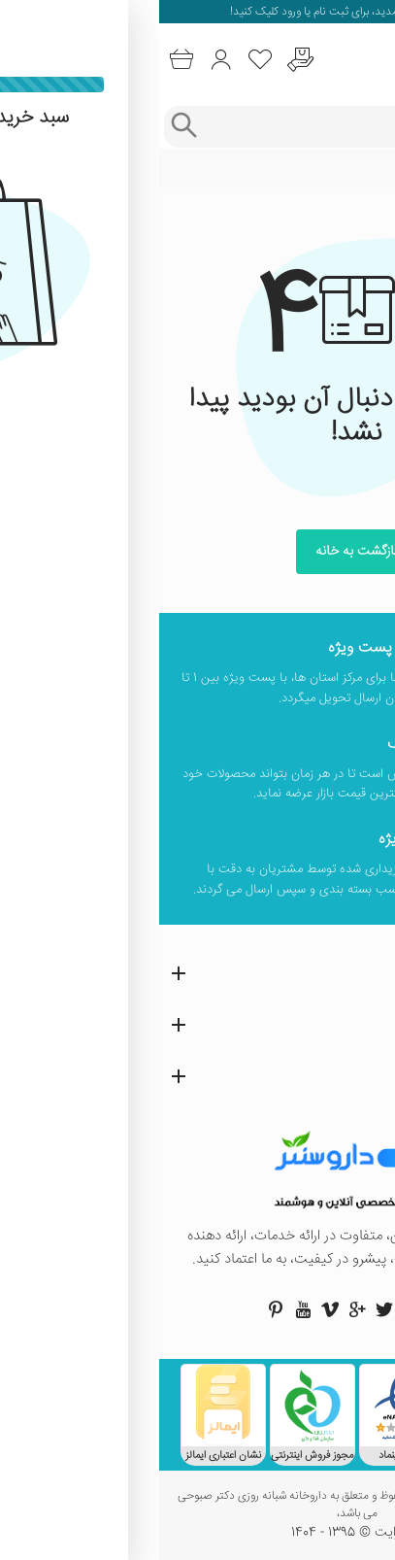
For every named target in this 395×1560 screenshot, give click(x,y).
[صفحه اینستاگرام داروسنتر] (252, 1309)
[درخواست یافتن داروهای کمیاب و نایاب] (141, 60)
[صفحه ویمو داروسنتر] (170, 1309)
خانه (368, 169)
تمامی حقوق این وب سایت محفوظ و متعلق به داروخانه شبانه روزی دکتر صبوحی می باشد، (197, 1505)
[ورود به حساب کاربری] (62, 60)
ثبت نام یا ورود (154, 12)
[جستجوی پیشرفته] (24, 127)
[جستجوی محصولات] (216, 127)
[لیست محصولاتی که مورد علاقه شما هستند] (101, 60)
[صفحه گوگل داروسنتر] (198, 1309)
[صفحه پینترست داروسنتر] (116, 1309)
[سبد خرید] (22, 60)
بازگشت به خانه (197, 551)
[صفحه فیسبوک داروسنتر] (279, 1309)
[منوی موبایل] (372, 60)
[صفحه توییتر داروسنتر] (225, 1309)
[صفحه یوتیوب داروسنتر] (143, 1309)
